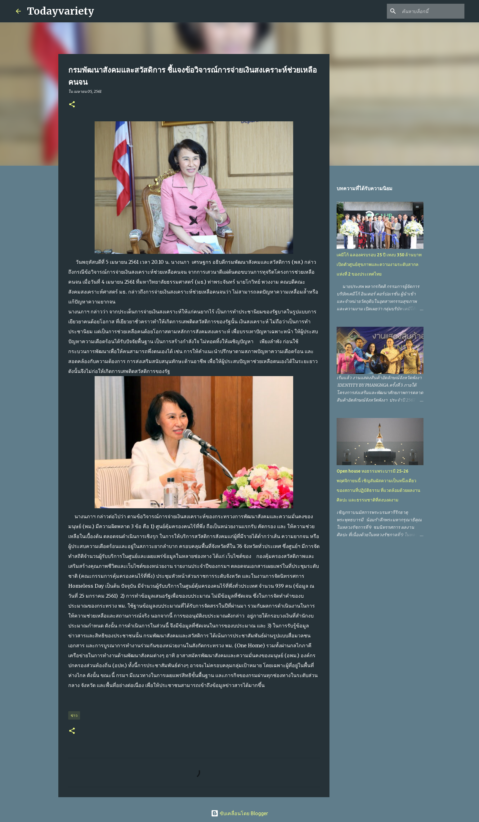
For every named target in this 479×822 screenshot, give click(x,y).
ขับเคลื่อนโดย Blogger (239, 813)
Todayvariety (60, 11)
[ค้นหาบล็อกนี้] (431, 11)
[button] (72, 105)
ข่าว (74, 715)
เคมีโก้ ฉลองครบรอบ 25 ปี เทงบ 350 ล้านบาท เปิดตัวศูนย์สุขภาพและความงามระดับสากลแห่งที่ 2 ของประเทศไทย (379, 264)
